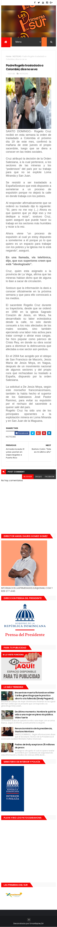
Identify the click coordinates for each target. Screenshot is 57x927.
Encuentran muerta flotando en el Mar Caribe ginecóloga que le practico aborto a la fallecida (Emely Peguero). (34, 695)
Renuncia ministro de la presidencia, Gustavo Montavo (33, 730)
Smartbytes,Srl (36, 923)
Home (8, 56)
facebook (49, 476)
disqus (38, 476)
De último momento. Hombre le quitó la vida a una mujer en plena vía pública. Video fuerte (35, 714)
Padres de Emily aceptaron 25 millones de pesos (35, 746)
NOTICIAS (17, 56)
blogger (28, 476)
